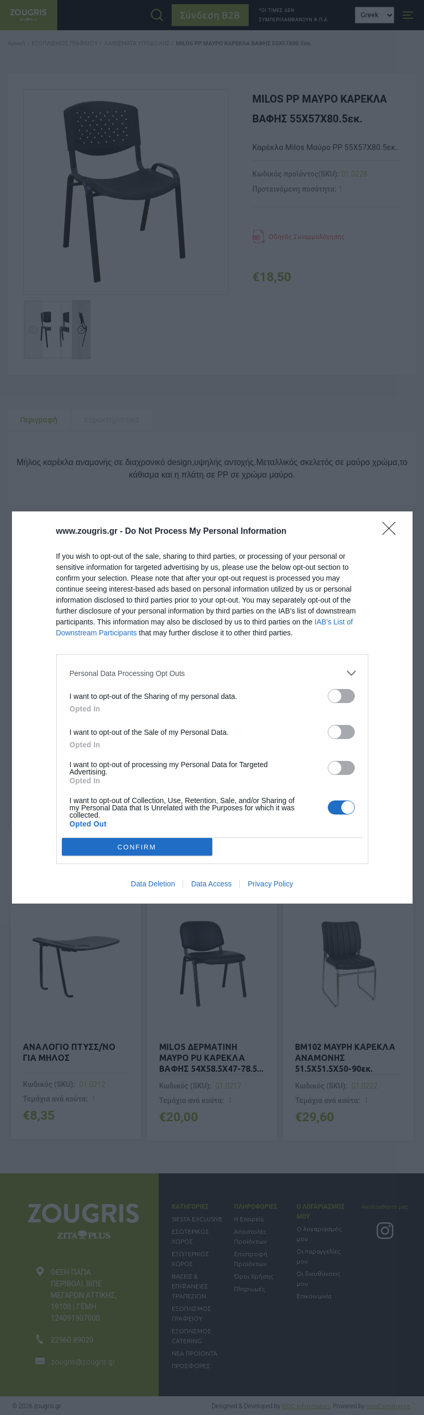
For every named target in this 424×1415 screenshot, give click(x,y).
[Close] (392, 532)
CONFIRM (137, 846)
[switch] (341, 696)
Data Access (211, 884)
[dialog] (212, 707)
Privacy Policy (270, 884)
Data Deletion (153, 884)
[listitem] (212, 673)
